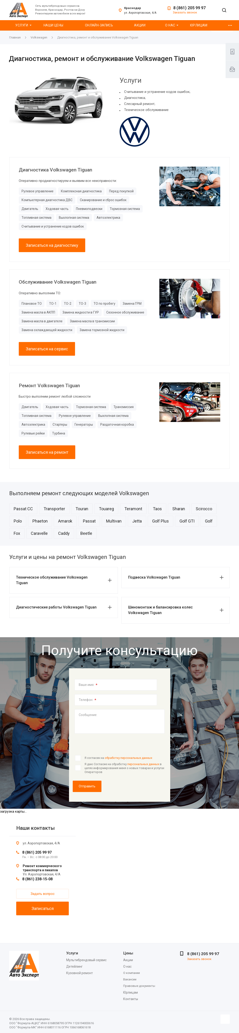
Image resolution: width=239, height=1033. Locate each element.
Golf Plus (160, 521)
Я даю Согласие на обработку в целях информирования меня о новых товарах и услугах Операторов (124, 767)
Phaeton (40, 521)
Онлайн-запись (99, 25)
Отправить (87, 786)
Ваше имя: (88, 685)
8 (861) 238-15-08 (37, 879)
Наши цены (53, 25)
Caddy (64, 533)
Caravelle (39, 533)
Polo (18, 521)
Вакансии (129, 979)
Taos (157, 508)
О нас (170, 25)
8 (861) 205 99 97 (189, 7)
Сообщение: (88, 715)
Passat (89, 521)
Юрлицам (199, 25)
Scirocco (204, 508)
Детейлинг (74, 966)
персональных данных (143, 764)
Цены (128, 953)
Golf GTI (187, 521)
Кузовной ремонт (79, 973)
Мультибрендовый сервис (86, 960)
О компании (131, 973)
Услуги (21, 25)
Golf (209, 521)
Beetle (86, 533)
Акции (139, 25)
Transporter (54, 508)
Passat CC (23, 508)
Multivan (114, 521)
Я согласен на (118, 758)
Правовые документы (139, 986)
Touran (81, 508)
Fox (17, 533)
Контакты (130, 999)
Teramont (133, 508)
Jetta (137, 521)
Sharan (178, 508)
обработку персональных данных (128, 758)
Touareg (106, 508)
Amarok (65, 521)
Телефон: (87, 700)
